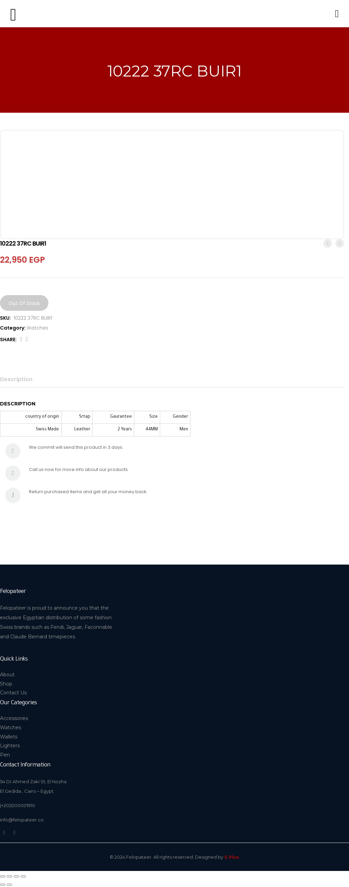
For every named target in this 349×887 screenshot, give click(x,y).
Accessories (14, 718)
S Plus (231, 857)
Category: (13, 327)
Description (16, 379)
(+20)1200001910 (17, 805)
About (7, 674)
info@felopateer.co (22, 819)
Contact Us (13, 693)
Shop (6, 684)
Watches (37, 327)
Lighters (10, 746)
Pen (5, 755)
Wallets (8, 737)
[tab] (18, 379)
